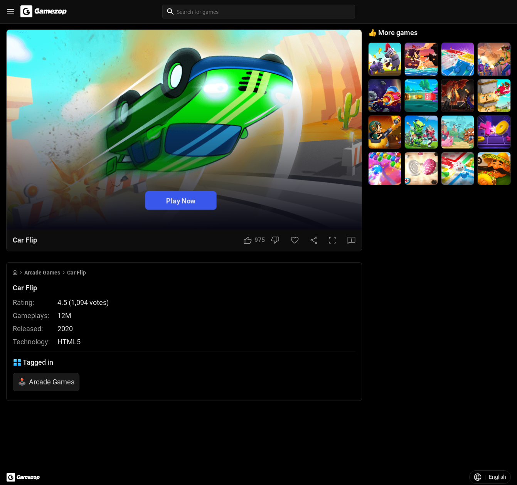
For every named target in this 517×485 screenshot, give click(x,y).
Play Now (181, 200)
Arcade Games (42, 272)
